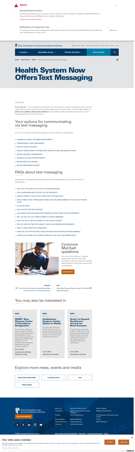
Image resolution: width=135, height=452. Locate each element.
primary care (19, 112)
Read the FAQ (68, 272)
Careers (113, 45)
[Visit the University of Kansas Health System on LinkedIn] (29, 424)
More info (113, 30)
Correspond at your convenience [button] (30, 143)
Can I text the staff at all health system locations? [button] (38, 189)
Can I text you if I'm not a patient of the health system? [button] (39, 221)
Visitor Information (76, 424)
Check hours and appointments (30, 19)
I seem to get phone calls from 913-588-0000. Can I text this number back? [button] (47, 235)
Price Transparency (76, 415)
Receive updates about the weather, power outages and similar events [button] (46, 151)
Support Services (76, 422)
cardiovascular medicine (39, 112)
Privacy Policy (82, 433)
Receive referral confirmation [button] (29, 154)
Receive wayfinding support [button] (28, 165)
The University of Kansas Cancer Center (107, 416)
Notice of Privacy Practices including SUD (66, 433)
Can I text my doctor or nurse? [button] (30, 209)
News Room (25, 60)
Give (117, 45)
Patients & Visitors (72, 52)
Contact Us (58, 411)
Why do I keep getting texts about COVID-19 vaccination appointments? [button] (46, 224)
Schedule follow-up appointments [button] (31, 158)
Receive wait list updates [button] (27, 162)
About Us (58, 408)
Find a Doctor (98, 52)
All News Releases (53, 377)
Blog (80, 377)
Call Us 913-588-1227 (24, 417)
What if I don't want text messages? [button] (32, 228)
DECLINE (124, 442)
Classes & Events (61, 422)
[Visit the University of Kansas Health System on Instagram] (35, 424)
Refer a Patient (105, 45)
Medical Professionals (103, 411)
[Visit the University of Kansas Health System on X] (23, 424)
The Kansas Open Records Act (95, 433)
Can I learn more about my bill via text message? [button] (37, 192)
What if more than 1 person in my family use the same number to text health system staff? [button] (52, 201)
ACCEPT (110, 442)
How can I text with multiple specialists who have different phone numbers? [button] (49, 231)
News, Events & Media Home (27, 377)
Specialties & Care (45, 52)
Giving (98, 419)
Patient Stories (27, 385)
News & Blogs (60, 419)
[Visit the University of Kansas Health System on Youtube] (41, 424)
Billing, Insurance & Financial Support (80, 411)
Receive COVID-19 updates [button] (27, 147)
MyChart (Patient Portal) (93, 45)
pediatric (27, 112)
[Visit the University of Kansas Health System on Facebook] (17, 424)
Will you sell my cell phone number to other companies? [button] (40, 217)
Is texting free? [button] (23, 206)
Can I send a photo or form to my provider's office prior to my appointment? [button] (48, 213)
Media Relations (101, 422)
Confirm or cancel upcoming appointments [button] (35, 139)
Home (17, 60)
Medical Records (76, 419)
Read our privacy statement (10, 448)
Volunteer (58, 424)
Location (23, 52)
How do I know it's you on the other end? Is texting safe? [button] (40, 196)
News (34, 60)
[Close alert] (116, 5)
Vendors (106, 433)
